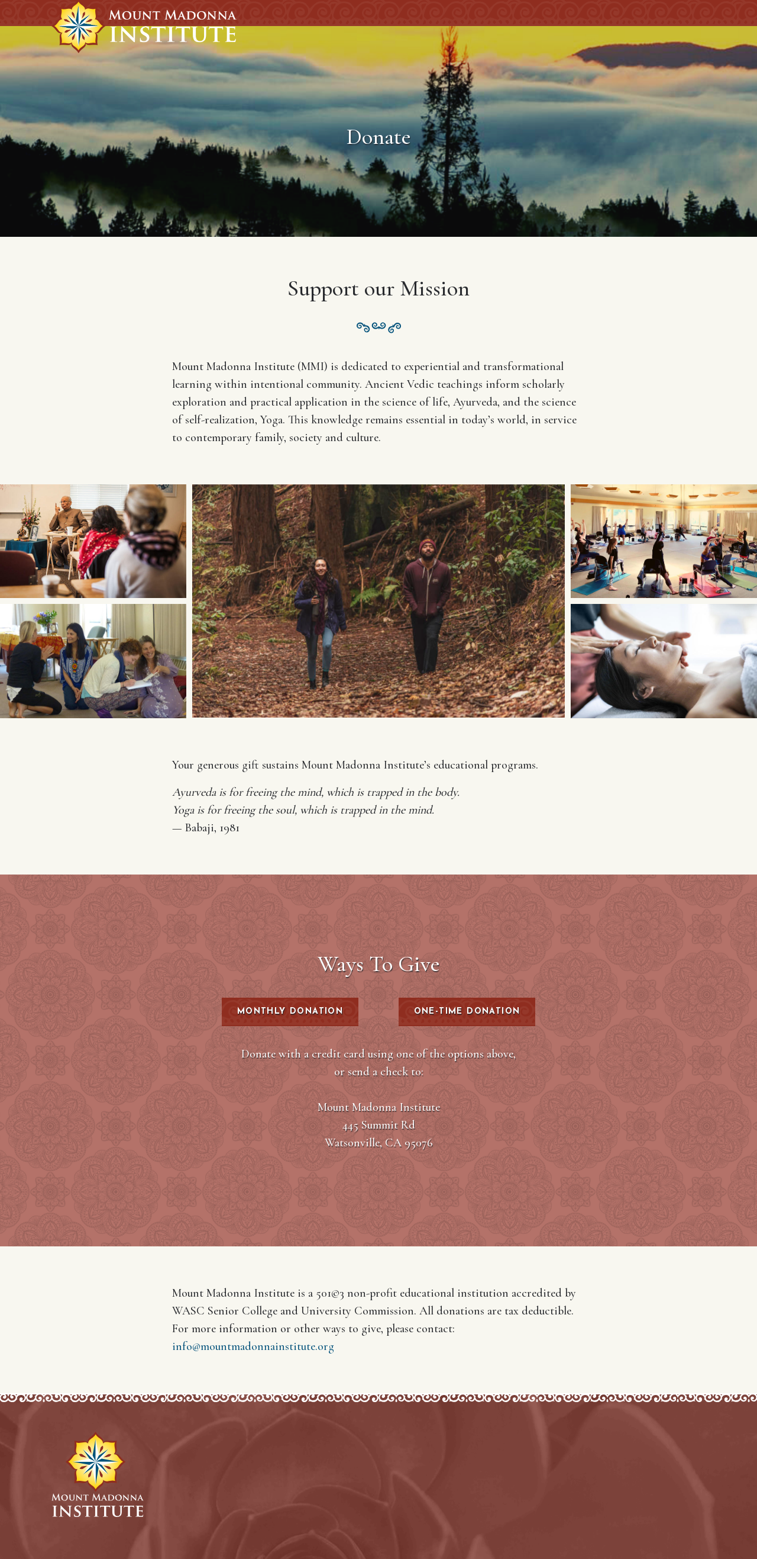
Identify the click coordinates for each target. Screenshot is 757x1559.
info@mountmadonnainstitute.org (253, 1346)
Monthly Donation (290, 1011)
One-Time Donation (467, 1011)
